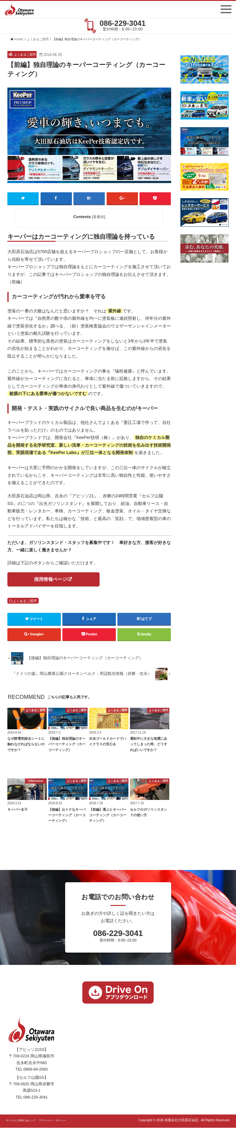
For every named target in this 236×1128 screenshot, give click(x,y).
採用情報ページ (50, 579)
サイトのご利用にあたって (26, 1120)
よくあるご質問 (25, 601)
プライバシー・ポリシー (68, 1120)
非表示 (98, 217)
